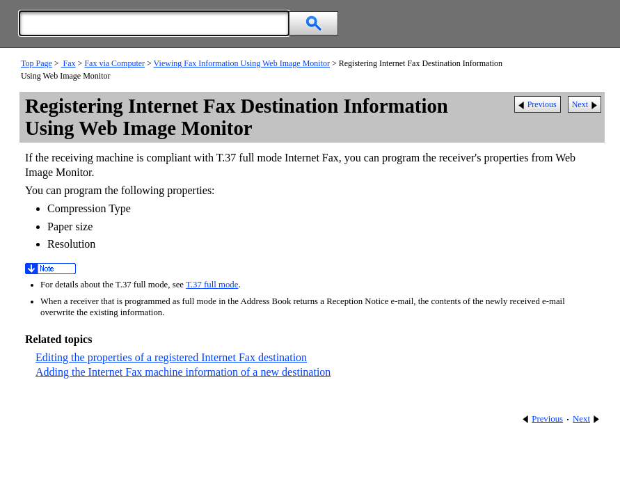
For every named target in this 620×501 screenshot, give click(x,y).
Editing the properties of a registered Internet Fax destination (171, 357)
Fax (68, 63)
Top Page (36, 63)
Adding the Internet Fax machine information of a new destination (183, 372)
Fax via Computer (114, 63)
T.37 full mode (212, 284)
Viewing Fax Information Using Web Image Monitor (242, 63)
